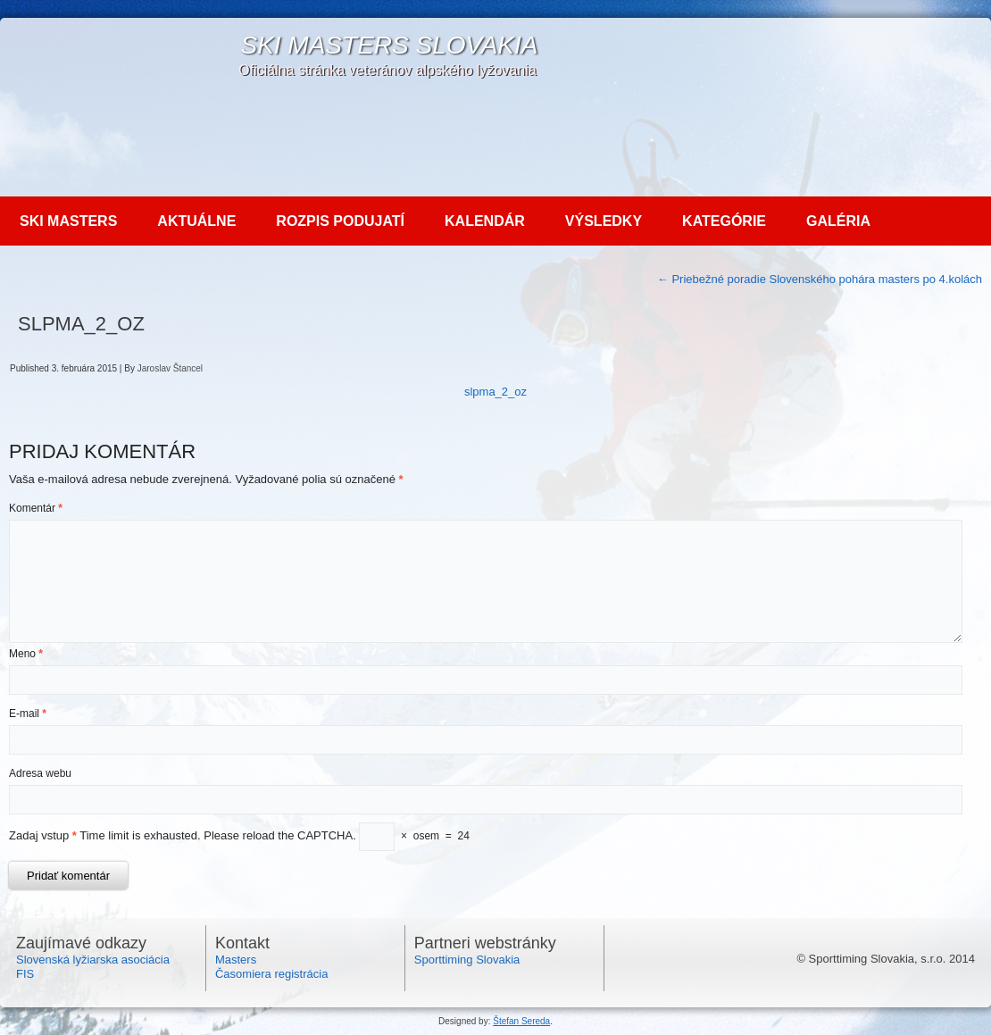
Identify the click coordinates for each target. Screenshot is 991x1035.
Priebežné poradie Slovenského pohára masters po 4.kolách (819, 279)
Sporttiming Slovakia (467, 959)
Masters (235, 959)
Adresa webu (40, 773)
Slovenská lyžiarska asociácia (93, 959)
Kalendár (485, 221)
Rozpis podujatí (340, 221)
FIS (25, 974)
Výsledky (603, 221)
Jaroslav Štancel (170, 368)
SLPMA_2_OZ (81, 324)
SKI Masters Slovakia (388, 45)
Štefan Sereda (521, 1021)
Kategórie (724, 221)
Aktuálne (196, 221)
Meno (26, 653)
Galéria (838, 221)
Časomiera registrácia (271, 974)
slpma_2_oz (495, 391)
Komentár (35, 508)
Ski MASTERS (68, 221)
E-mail (27, 713)
